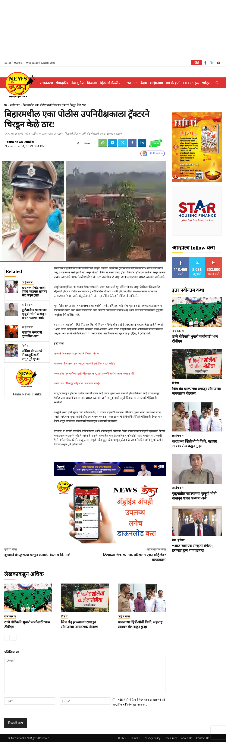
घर (5, 105)
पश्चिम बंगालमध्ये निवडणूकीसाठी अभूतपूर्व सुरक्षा (32, 354)
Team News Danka (19, 141)
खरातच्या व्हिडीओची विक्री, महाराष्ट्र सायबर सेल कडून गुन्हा (34, 291)
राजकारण (10, 616)
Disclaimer (170, 738)
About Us (186, 738)
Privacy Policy (152, 738)
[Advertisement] (113, 30)
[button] (217, 82)
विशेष (25, 345)
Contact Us (202, 738)
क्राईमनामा (15, 105)
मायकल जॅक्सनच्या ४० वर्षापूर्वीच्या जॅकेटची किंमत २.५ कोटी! (84, 363)
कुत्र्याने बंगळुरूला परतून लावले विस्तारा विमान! (77, 353)
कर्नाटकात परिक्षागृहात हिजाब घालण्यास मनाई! (77, 383)
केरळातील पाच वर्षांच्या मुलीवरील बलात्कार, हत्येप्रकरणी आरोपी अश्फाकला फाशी (94, 373)
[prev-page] (7, 637)
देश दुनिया (178, 540)
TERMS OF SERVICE (129, 738)
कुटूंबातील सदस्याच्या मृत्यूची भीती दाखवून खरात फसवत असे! (34, 313)
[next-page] (13, 637)
